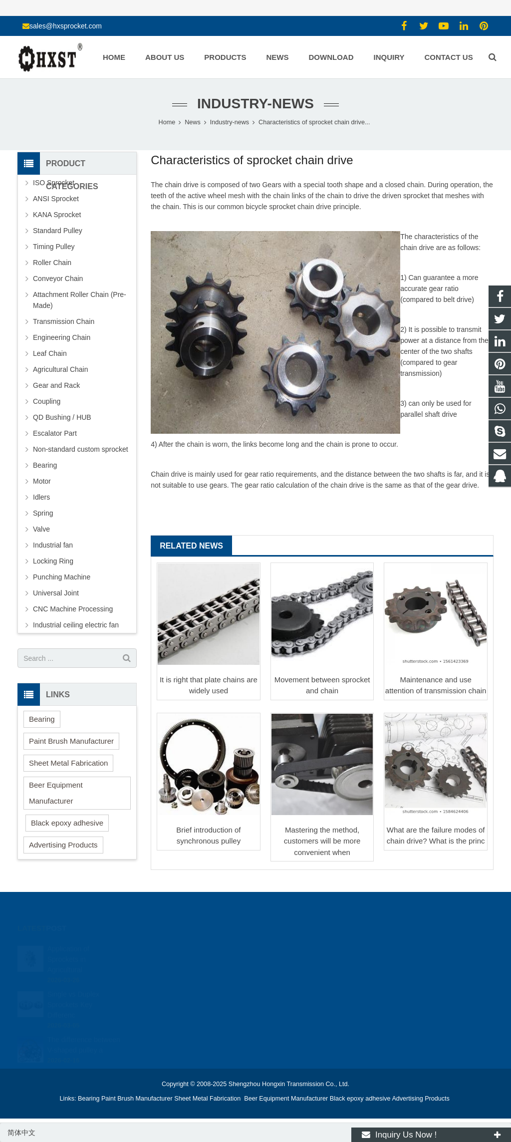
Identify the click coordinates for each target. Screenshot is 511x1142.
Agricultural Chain (60, 369)
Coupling (46, 401)
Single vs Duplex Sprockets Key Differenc (73, 996)
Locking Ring (53, 561)
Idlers (41, 497)
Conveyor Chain (58, 279)
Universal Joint (56, 593)
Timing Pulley (54, 247)
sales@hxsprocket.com (65, 26)
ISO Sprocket (53, 183)
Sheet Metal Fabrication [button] (68, 763)
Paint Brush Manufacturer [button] (71, 741)
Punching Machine (61, 577)
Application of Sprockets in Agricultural (68, 950)
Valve (41, 529)
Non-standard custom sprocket (80, 449)
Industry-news (255, 103)
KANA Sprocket (57, 215)
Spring (43, 513)
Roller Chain (52, 263)
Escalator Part (55, 433)
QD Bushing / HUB (62, 417)
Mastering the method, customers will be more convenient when (322, 841)
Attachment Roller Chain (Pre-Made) (79, 299)
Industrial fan (53, 545)
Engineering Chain (61, 337)
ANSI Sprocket (56, 199)
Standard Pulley (57, 231)
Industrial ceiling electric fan (76, 625)
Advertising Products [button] (63, 845)
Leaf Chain (50, 353)
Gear (269, 185)
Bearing (45, 465)
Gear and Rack (56, 385)
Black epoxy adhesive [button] (67, 823)
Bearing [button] (42, 719)
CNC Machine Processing (73, 609)
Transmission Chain (63, 321)
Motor (42, 481)
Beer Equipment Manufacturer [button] (56, 793)
